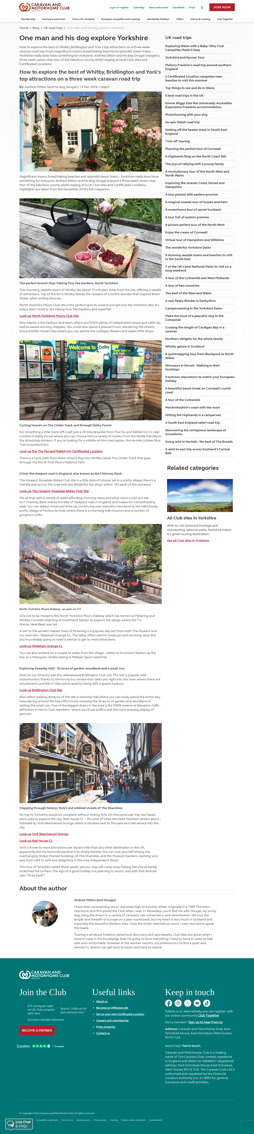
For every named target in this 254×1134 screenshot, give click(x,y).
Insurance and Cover (53, 19)
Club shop (138, 7)
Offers (179, 19)
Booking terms (83, 1120)
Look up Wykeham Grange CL (41, 646)
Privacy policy (100, 1120)
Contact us (103, 1033)
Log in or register (119, 7)
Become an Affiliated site (112, 1008)
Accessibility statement (47, 1120)
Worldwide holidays (158, 19)
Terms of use (67, 1120)
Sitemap (114, 1120)
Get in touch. (191, 1046)
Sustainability (155, 1120)
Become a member (37, 1030)
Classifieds (179, 7)
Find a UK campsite (83, 19)
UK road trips (178, 37)
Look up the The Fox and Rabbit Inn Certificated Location (61, 451)
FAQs (192, 7)
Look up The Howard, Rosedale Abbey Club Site (54, 491)
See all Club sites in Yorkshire (188, 541)
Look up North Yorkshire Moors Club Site (49, 316)
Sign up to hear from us (205, 1022)
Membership (28, 19)
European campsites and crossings (120, 19)
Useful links (113, 993)
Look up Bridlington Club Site (40, 690)
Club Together (225, 19)
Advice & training (200, 19)
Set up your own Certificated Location (120, 1014)
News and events (158, 7)
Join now (222, 7)
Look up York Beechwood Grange (43, 834)
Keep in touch (189, 993)
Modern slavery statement (133, 1120)
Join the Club (42, 993)
